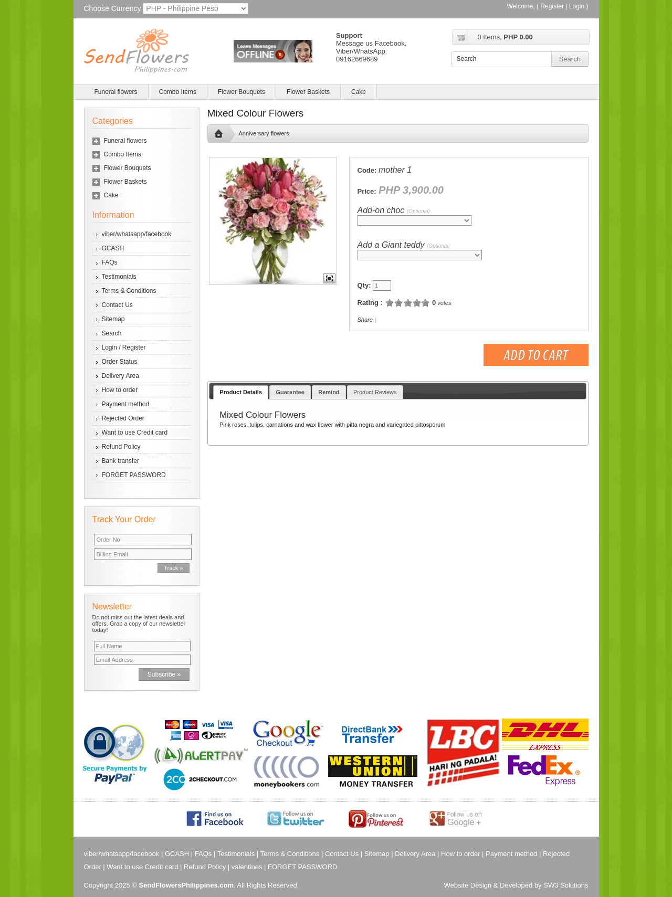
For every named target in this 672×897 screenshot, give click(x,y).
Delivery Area (120, 375)
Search (112, 333)
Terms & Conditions (129, 290)
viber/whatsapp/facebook (137, 234)
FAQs (110, 262)
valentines (247, 867)
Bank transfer (120, 461)
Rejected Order (123, 418)
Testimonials (119, 276)
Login (576, 6)
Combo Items (177, 92)
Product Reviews (375, 392)
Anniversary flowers (264, 133)
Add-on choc (394, 210)
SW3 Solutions (565, 885)
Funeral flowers (116, 92)
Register (552, 6)
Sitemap (113, 319)
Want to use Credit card (135, 432)
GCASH (113, 248)
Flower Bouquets (241, 92)
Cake (358, 92)
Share (365, 319)
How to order (120, 390)
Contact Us (117, 305)
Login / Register (124, 347)
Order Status (120, 361)
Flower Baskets (308, 92)
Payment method (126, 404)
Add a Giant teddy (404, 244)
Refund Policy (121, 446)
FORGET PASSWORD (134, 475)
